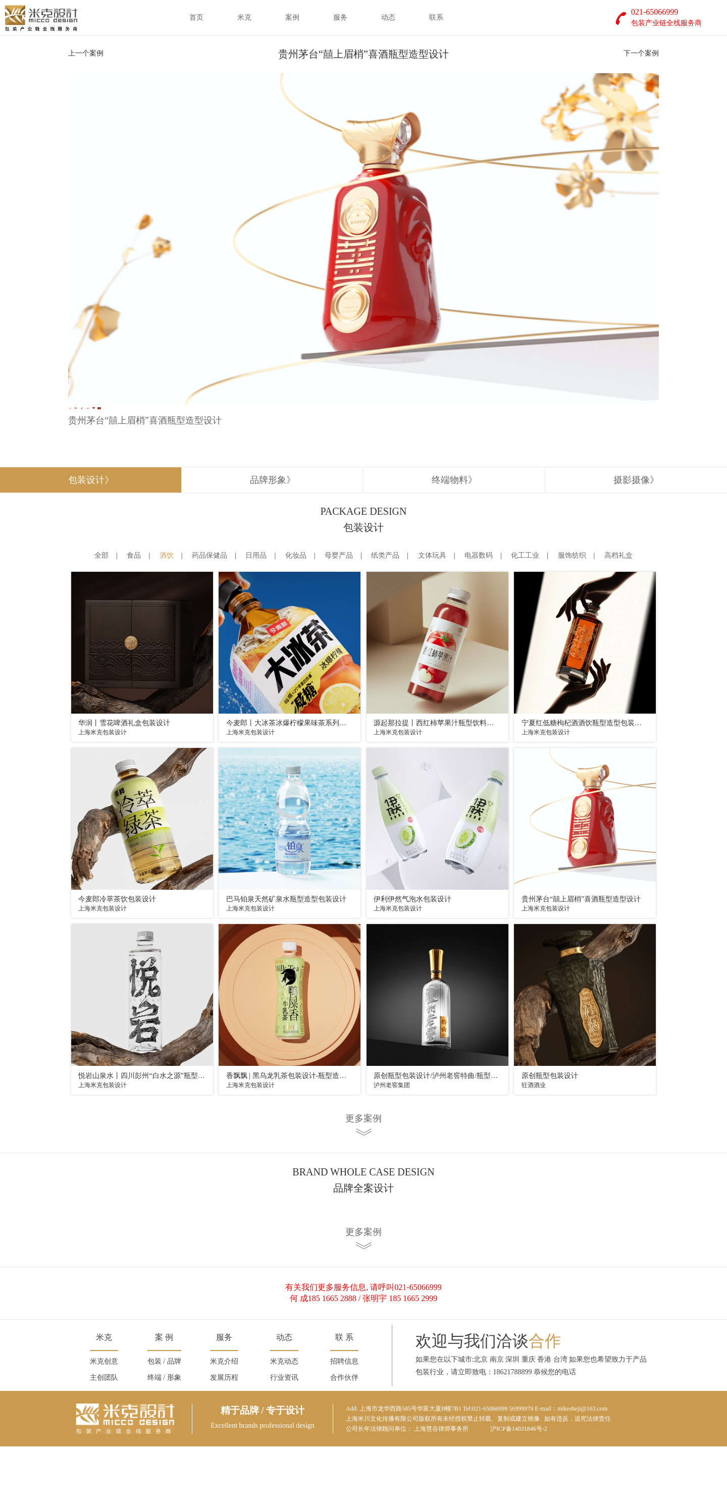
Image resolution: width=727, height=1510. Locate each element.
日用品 (256, 619)
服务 (340, 17)
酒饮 (167, 619)
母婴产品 (339, 619)
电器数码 (478, 619)
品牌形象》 (272, 543)
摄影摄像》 (636, 543)
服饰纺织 (572, 619)
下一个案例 (641, 53)
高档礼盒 (618, 619)
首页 (196, 17)
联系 (436, 17)
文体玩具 (432, 619)
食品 (134, 619)
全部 (101, 619)
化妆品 (295, 619)
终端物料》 (454, 543)
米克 (244, 17)
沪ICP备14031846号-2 (518, 1492)
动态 (388, 17)
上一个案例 (85, 53)
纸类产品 (385, 619)
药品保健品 (209, 619)
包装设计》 (91, 543)
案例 (292, 17)
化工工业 (525, 619)
